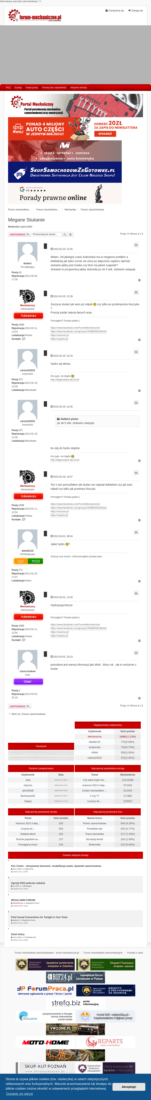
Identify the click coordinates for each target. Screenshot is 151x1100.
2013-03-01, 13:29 (62, 597)
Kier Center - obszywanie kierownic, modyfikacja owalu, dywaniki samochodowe (56, 866)
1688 (21, 324)
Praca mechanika (95, 834)
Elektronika (94, 844)
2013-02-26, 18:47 (62, 476)
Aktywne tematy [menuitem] (78, 87)
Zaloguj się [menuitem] (135, 10)
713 (123, 747)
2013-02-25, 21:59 (62, 296)
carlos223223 (27, 370)
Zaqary (27, 801)
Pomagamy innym (27, 844)
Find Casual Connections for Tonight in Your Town (39, 917)
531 (123, 752)
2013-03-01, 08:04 (62, 536)
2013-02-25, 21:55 (62, 249)
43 (20, 272)
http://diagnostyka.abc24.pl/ (65, 379)
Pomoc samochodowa (94, 823)
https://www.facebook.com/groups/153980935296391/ (79, 331)
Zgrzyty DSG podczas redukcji (28, 883)
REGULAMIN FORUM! (23, 900)
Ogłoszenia (28, 869)
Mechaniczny (27, 305)
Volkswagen (27, 886)
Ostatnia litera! (27, 834)
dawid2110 (28, 550)
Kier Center (17, 869)
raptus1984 (26, 226)
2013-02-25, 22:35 (62, 406)
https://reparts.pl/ (59, 339)
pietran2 (16, 920)
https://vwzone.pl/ (60, 335)
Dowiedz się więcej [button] (19, 1093)
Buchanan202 (28, 796)
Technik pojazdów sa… (28, 839)
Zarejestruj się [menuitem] (114, 10)
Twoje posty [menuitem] (31, 87)
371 (21, 379)
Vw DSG (16, 886)
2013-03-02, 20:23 (62, 656)
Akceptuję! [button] (129, 1086)
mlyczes (28, 785)
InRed (94, 752)
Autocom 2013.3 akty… (94, 785)
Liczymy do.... (94, 801)
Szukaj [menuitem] (17, 87)
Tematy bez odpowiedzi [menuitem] (54, 87)
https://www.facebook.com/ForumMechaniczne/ (75, 327)
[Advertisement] (75, 54)
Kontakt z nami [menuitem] (135, 952)
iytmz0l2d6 (27, 790)
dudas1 (27, 263)
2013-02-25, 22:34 (62, 355)
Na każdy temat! (94, 839)
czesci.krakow (28, 671)
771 (21, 570)
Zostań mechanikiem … (94, 790)
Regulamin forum (32, 903)
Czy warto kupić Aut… (94, 780)
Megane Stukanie (26, 219)
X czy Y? (94, 796)
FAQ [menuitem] (8, 87)
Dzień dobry (18, 934)
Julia (28, 780)
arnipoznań (94, 747)
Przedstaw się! (94, 828)
